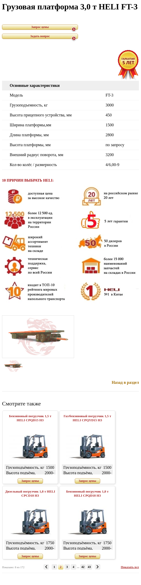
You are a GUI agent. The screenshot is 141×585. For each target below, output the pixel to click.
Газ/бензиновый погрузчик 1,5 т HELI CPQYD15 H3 (87, 418)
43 (89, 567)
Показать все (130, 567)
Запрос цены (40, 27)
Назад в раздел (125, 382)
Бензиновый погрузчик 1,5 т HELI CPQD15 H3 (30, 418)
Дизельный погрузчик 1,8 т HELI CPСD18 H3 (30, 493)
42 (83, 567)
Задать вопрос (40, 36)
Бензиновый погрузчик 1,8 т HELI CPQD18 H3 (87, 493)
